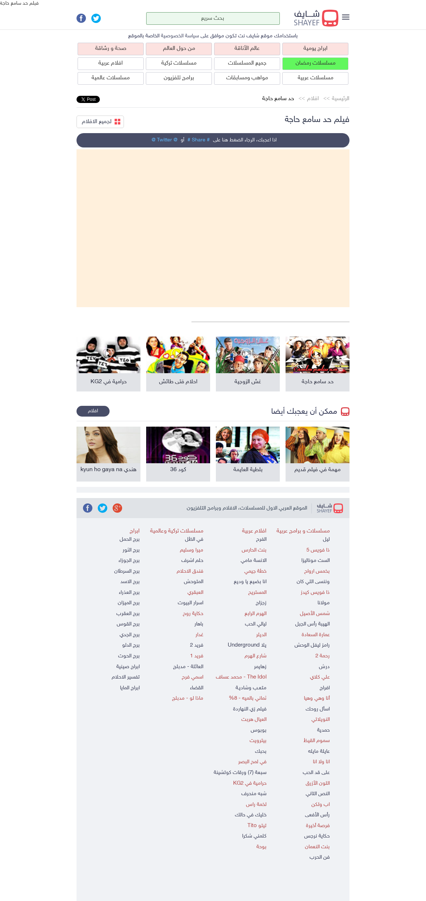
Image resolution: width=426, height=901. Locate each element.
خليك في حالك (251, 815)
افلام (313, 98)
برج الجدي (130, 635)
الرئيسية (340, 98)
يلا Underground (247, 645)
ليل (326, 539)
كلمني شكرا (254, 836)
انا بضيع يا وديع (250, 582)
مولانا (324, 603)
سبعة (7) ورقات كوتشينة (240, 773)
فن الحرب (320, 857)
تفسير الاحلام (126, 677)
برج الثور (131, 550)
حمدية (323, 730)
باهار (198, 624)
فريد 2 (196, 645)
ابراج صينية (128, 667)
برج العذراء (129, 593)
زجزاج (261, 603)
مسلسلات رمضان (315, 63)
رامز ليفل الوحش (312, 645)
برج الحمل (130, 539)
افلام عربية (110, 63)
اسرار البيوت (190, 603)
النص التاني (318, 794)
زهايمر (260, 667)
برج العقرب (128, 614)
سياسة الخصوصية (180, 36)
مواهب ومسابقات (247, 78)
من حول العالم (179, 48)
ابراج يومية (316, 48)
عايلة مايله (319, 752)
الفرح (261, 539)
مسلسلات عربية (315, 78)
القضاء (196, 688)
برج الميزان (129, 603)
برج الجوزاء (129, 561)
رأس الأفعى (317, 815)
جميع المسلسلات (247, 63)
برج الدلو (131, 645)
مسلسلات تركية (178, 63)
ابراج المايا (130, 688)
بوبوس (259, 730)
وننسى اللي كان (313, 582)
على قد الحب (316, 773)
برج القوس (128, 624)
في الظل (194, 539)
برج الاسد (130, 582)
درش (324, 667)
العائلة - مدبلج (188, 667)
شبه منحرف (254, 794)
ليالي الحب (256, 624)
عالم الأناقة (247, 48)
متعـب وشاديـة (251, 688)
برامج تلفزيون (179, 78)
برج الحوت (129, 656)
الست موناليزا (315, 561)
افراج (325, 688)
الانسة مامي (254, 561)
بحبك (261, 752)
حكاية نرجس (317, 836)
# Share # (198, 140)
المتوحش (193, 582)
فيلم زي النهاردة (250, 709)
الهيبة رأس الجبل (312, 624)
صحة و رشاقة (110, 48)
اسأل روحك (318, 709)
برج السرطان (127, 571)
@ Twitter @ (164, 140)
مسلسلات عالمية (111, 78)
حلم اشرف (192, 561)
